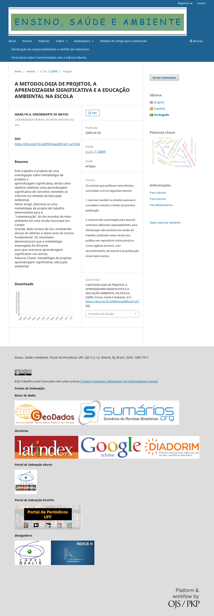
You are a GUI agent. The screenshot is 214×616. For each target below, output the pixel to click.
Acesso (201, 3)
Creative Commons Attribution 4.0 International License (119, 381)
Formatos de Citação (101, 314)
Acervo (27, 41)
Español (159, 108)
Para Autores (158, 199)
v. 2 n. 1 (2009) (49, 71)
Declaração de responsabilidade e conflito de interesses (50, 49)
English (159, 102)
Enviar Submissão (164, 77)
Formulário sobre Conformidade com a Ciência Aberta (48, 57)
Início (18, 71)
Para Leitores (158, 192)
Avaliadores (82, 41)
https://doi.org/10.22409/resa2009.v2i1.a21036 (47, 144)
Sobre (60, 41)
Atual (12, 41)
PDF (94, 113)
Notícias (44, 41)
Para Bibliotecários (161, 205)
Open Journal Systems (165, 222)
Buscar (196, 41)
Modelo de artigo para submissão (123, 41)
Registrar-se (185, 3)
